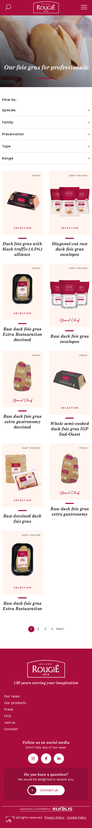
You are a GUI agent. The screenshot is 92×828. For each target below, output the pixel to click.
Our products (15, 702)
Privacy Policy (54, 817)
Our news (12, 696)
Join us (9, 722)
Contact (11, 729)
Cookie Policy (76, 817)
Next (60, 628)
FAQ (7, 716)
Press (8, 709)
